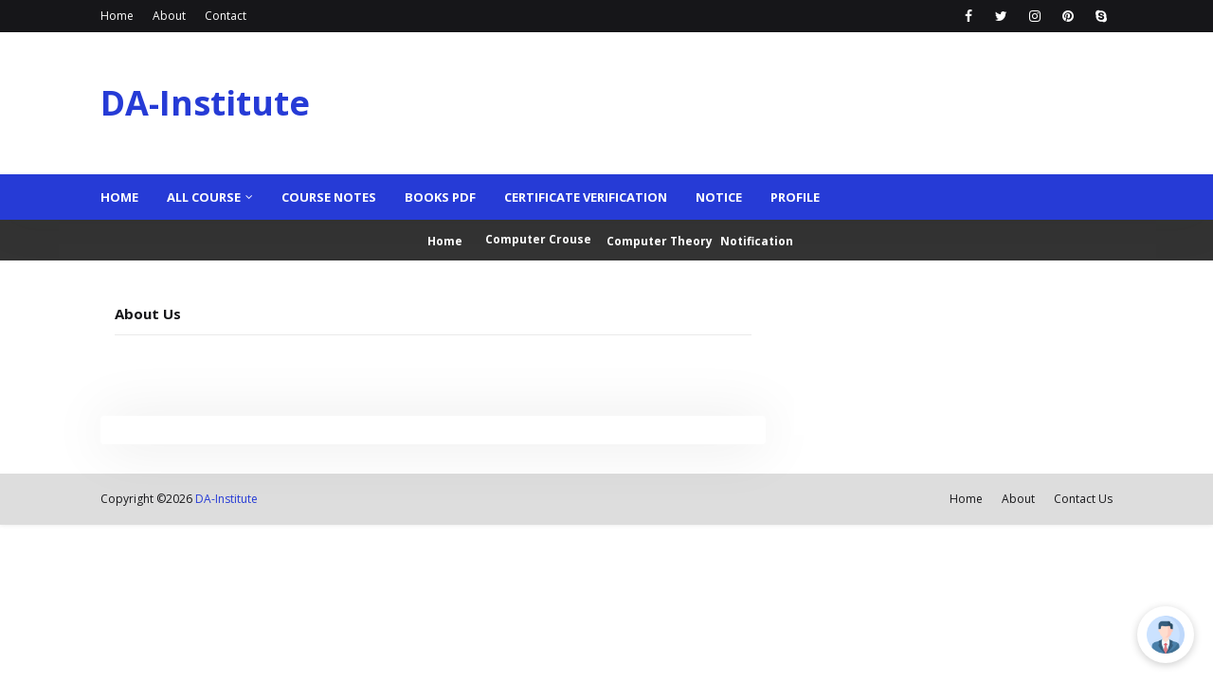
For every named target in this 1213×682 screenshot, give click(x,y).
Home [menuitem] (119, 197)
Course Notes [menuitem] (328, 197)
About (169, 16)
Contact (225, 16)
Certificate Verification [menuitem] (585, 197)
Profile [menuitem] (795, 197)
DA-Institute (205, 103)
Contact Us (1083, 499)
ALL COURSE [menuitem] (204, 197)
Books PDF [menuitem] (440, 197)
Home (117, 16)
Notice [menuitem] (719, 197)
